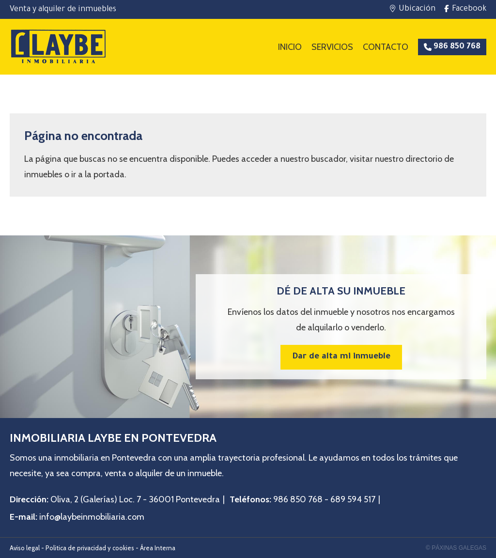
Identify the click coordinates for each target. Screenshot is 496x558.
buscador (328, 159)
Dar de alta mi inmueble (341, 357)
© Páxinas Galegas (456, 547)
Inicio (290, 47)
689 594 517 (352, 499)
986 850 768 (298, 499)
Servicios (332, 47)
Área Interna (157, 548)
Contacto (385, 47)
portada (108, 174)
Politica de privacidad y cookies (90, 548)
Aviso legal (25, 548)
